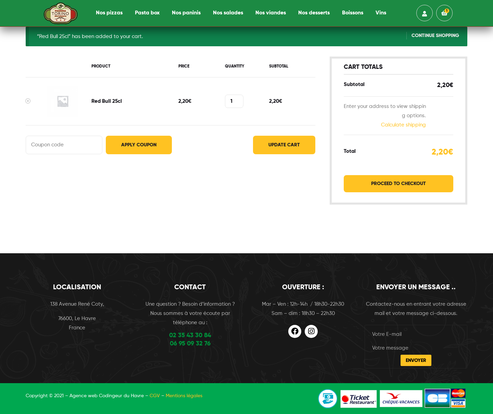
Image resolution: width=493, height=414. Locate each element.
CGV (155, 395)
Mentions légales (184, 395)
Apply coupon (138, 145)
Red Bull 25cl (106, 101)
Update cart (284, 145)
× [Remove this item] (28, 101)
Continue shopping (435, 35)
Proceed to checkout (398, 183)
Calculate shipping (403, 124)
